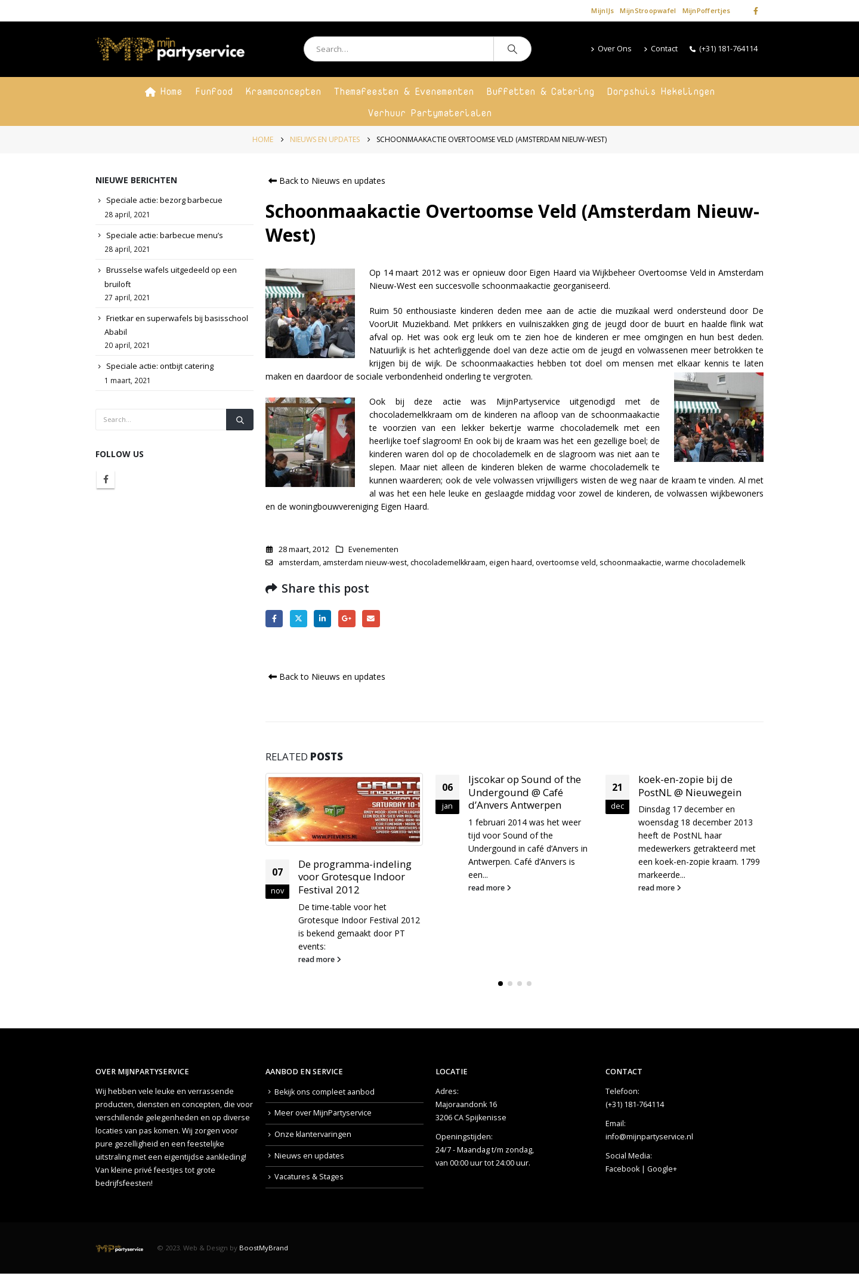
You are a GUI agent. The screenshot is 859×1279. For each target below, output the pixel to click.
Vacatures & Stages (309, 1177)
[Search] (512, 49)
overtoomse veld (566, 562)
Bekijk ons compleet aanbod (324, 1092)
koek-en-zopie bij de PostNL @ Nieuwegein (689, 785)
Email (370, 618)
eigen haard (510, 562)
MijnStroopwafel (648, 10)
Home (163, 91)
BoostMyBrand (263, 1247)
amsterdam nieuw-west (365, 562)
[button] (500, 983)
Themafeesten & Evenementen (404, 91)
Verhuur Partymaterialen (430, 112)
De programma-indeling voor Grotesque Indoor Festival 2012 (355, 877)
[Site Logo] (170, 49)
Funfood (214, 91)
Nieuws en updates (309, 1156)
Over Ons (611, 49)
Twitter (298, 618)
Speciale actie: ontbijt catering (160, 365)
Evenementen (373, 549)
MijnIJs (602, 10)
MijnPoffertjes (706, 10)
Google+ (662, 1169)
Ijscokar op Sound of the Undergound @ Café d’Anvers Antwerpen (524, 792)
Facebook (274, 618)
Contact (661, 49)
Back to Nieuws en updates (325, 180)
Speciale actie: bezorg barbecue (164, 200)
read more (319, 959)
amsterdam (299, 562)
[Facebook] (756, 11)
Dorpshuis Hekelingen (661, 91)
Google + (347, 618)
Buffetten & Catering (540, 91)
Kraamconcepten (283, 91)
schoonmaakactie (631, 562)
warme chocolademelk (705, 562)
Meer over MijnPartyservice (323, 1113)
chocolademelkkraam (448, 562)
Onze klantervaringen (312, 1134)
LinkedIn (322, 618)
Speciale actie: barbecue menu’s (164, 235)
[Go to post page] (344, 809)
